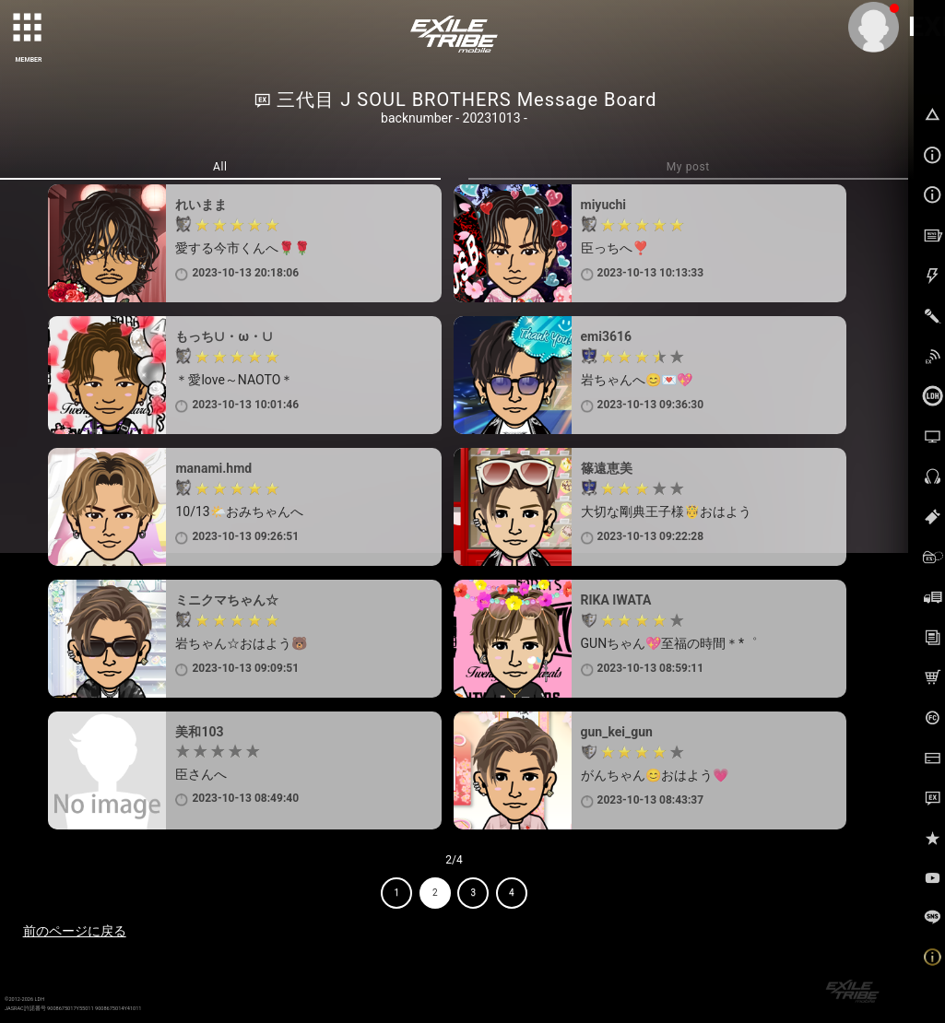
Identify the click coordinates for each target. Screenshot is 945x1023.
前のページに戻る (74, 930)
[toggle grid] (29, 29)
